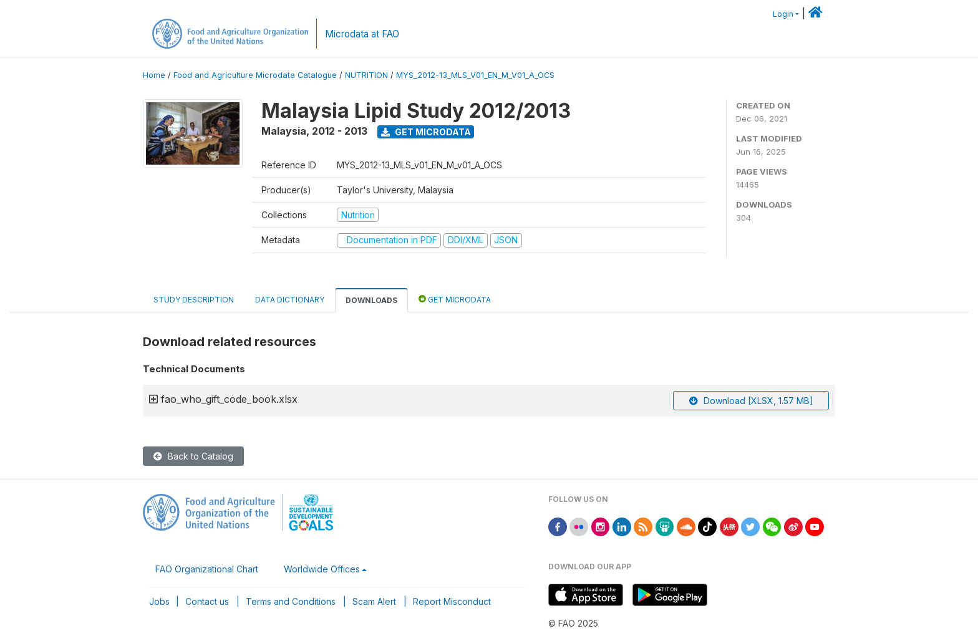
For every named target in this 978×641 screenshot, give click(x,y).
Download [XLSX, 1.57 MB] (751, 400)
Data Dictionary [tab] (289, 299)
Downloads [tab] (371, 300)
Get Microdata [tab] (455, 299)
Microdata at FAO (362, 34)
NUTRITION (366, 75)
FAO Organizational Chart (206, 569)
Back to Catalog (193, 456)
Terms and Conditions (291, 601)
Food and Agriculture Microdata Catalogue (255, 75)
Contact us (207, 601)
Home (154, 75)
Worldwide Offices (322, 569)
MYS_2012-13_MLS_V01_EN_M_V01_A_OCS (475, 75)
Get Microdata (426, 132)
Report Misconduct (452, 601)
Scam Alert (374, 601)
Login (783, 14)
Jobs (159, 601)
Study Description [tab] (193, 299)
